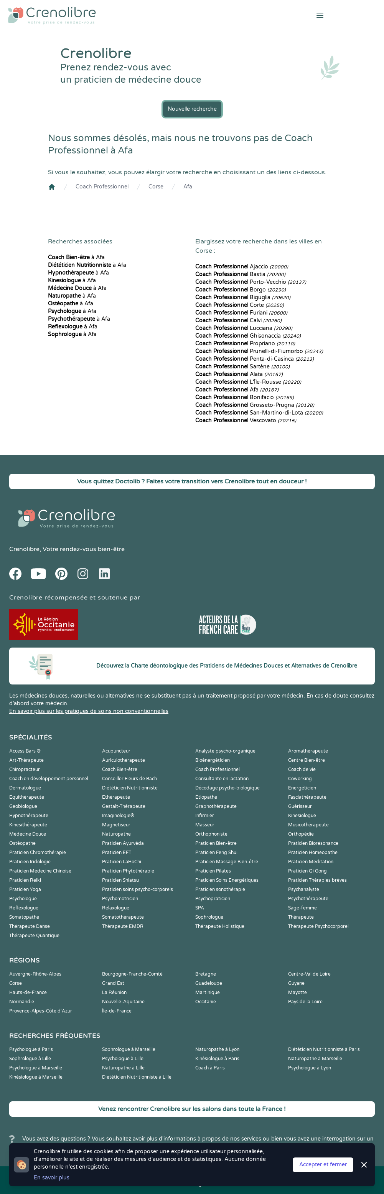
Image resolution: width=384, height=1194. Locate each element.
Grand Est (113, 983)
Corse (155, 186)
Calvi (238, 320)
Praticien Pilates (213, 871)
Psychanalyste (303, 889)
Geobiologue (23, 806)
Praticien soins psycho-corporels (137, 889)
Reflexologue (23, 908)
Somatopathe (24, 917)
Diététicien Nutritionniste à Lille (136, 1077)
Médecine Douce (27, 834)
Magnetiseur (116, 825)
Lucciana (243, 328)
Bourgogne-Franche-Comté (132, 974)
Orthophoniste (211, 834)
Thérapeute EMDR (122, 926)
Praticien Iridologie (30, 861)
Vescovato (245, 420)
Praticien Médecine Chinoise (40, 871)
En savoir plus (51, 1177)
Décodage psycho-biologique (227, 788)
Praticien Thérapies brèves (317, 880)
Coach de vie (302, 769)
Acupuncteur (116, 751)
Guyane (296, 983)
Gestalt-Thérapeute (123, 806)
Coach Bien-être (119, 769)
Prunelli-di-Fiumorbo (259, 351)
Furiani (241, 313)
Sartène (242, 366)
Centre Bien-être (306, 760)
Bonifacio (244, 397)
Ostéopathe (22, 843)
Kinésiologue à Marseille (36, 1077)
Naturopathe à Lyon (217, 1049)
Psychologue (23, 898)
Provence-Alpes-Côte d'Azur (40, 1011)
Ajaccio (241, 266)
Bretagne (205, 974)
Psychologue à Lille (122, 1058)
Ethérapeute (116, 797)
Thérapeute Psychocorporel (318, 926)
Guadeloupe (208, 983)
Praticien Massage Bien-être (226, 861)
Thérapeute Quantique (34, 935)
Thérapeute (301, 917)
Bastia (240, 274)
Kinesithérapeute (28, 825)
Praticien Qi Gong (307, 871)
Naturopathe (116, 834)
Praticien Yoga (25, 889)
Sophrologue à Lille (30, 1058)
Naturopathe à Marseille (315, 1058)
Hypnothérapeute (28, 815)
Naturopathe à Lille (123, 1068)
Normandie (21, 1001)
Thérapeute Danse (29, 926)
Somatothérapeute (123, 917)
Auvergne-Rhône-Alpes (35, 974)
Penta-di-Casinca (254, 359)
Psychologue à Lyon (309, 1068)
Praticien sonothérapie (220, 889)
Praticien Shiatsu (120, 880)
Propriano (245, 343)
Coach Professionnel (102, 186)
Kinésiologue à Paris (217, 1058)
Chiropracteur (24, 769)
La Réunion (114, 992)
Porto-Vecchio (250, 282)
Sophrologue (209, 917)
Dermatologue (25, 788)
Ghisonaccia (248, 336)
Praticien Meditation (310, 861)
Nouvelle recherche (192, 109)
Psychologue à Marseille (35, 1068)
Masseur (204, 825)
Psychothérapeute (308, 898)
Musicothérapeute (308, 825)
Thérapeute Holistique (219, 926)
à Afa (76, 257)
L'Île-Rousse (248, 382)
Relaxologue (115, 908)
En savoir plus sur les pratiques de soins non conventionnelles (88, 711)
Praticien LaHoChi (121, 861)
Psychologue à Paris (31, 1049)
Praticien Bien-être (216, 843)
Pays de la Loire (305, 1001)
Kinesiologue (302, 815)
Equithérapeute (26, 797)
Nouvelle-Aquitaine (123, 1001)
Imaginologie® (118, 815)
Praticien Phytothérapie (128, 871)
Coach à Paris (210, 1068)
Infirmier (204, 815)
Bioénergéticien (212, 760)
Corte (239, 305)
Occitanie (205, 1001)
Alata (239, 374)
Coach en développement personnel (48, 778)
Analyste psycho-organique (225, 751)
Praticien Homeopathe (313, 852)
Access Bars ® (25, 751)
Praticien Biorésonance (313, 843)
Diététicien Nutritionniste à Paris (324, 1049)
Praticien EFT (116, 852)
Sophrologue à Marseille (128, 1049)
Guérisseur (300, 806)
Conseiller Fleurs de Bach (129, 778)
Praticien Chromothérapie (37, 852)
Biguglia (242, 297)
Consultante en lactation (222, 778)
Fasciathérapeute (307, 797)
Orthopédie (301, 834)
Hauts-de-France (28, 992)
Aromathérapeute (308, 751)
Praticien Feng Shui (216, 852)
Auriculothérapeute (123, 760)
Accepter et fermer (323, 1164)
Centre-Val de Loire (309, 974)
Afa (187, 186)
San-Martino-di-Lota (259, 413)
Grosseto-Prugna (254, 405)
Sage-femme (302, 908)
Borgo (240, 289)
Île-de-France (117, 1011)
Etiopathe (206, 797)
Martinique (207, 992)
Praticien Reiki (25, 880)
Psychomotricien (120, 898)
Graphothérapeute (216, 806)
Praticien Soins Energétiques (227, 880)
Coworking (300, 778)
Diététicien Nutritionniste (130, 788)
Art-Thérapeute (26, 760)
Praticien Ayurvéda (123, 843)
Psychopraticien (212, 898)
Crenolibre (24, 549)
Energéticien (302, 788)
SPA (199, 908)
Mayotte (297, 992)
